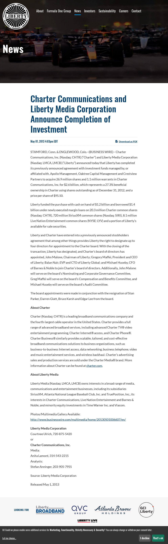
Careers (123, 10)
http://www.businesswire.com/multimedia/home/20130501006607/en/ (78, 419)
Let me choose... (9, 538)
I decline (145, 538)
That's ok (158, 538)
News (77, 10)
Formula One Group (59, 10)
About (40, 10)
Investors (89, 10)
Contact (136, 10)
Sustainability (107, 10)
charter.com (94, 366)
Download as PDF (126, 141)
